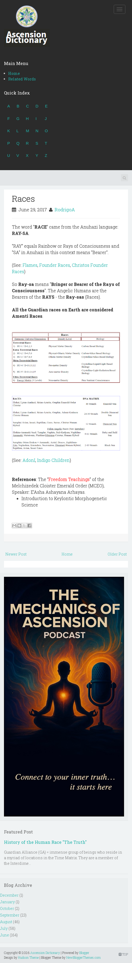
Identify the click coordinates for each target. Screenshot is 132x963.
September (9, 915)
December (9, 895)
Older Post (117, 554)
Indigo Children (53, 460)
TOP (123, 954)
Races (23, 198)
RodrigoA (65, 210)
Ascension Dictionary (45, 953)
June (4, 935)
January (7, 901)
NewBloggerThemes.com (83, 957)
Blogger (84, 953)
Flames (30, 265)
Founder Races (54, 265)
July (4, 928)
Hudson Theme (28, 957)
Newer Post (16, 554)
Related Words (22, 78)
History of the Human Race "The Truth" (45, 842)
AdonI (29, 460)
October (7, 908)
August (6, 921)
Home (14, 73)
